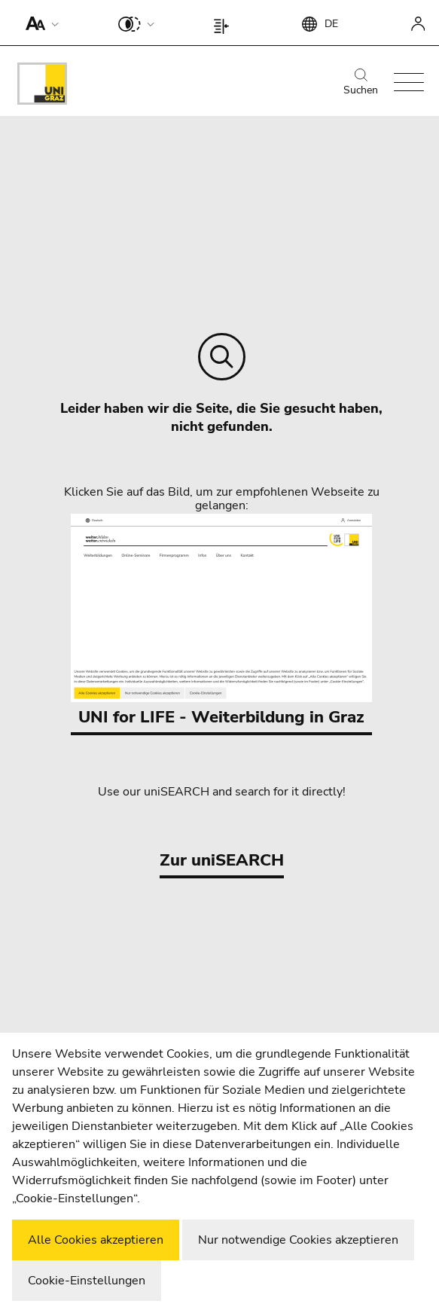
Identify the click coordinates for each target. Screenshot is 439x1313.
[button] (38, 22)
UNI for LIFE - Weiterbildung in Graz (221, 621)
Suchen (360, 83)
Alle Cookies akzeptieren (95, 1240)
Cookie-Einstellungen (86, 1280)
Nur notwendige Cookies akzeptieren (298, 1240)
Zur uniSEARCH (222, 860)
